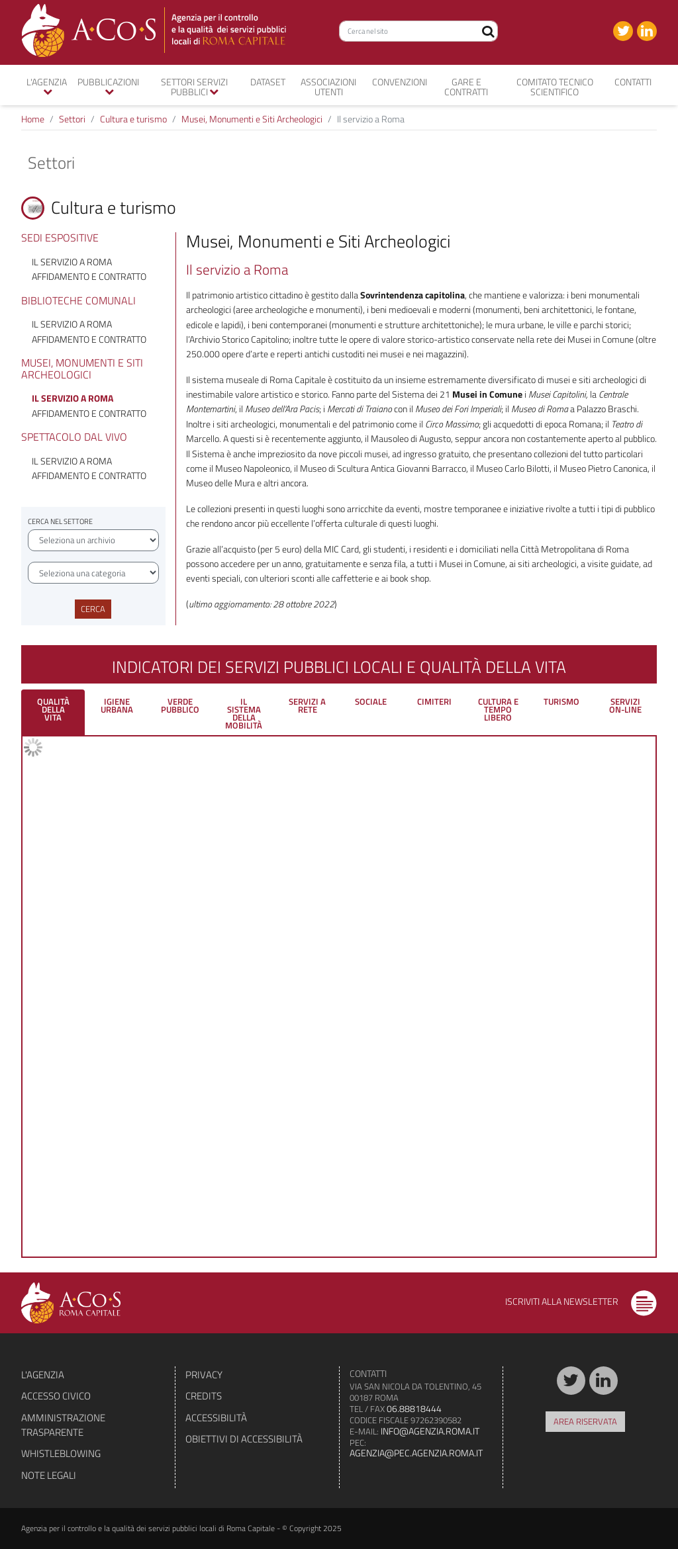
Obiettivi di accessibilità (244, 1438)
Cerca (93, 608)
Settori (72, 119)
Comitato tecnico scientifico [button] (554, 87)
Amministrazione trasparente (63, 1425)
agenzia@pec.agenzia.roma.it (416, 1453)
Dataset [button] (267, 82)
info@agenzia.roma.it (430, 1431)
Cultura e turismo (133, 119)
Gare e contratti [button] (466, 87)
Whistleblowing (61, 1453)
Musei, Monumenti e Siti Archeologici (251, 119)
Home (32, 119)
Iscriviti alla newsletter (581, 1301)
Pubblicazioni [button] (108, 85)
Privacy (203, 1374)
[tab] (53, 712)
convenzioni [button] (399, 82)
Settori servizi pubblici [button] (194, 87)
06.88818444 (414, 1408)
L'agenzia (42, 1374)
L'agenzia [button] (46, 85)
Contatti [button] (633, 82)
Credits (203, 1395)
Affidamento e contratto (89, 276)
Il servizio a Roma (72, 262)
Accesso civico (56, 1395)
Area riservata (585, 1421)
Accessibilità (216, 1417)
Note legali (48, 1475)
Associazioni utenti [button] (328, 87)
